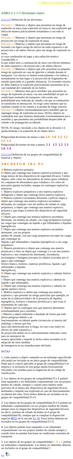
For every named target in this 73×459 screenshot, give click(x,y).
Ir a (2, 455)
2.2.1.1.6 (6, 154)
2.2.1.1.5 (6, 19)
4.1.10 (36, 418)
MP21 (14, 418)
